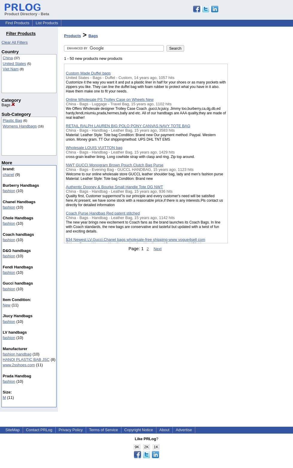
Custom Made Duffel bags (88, 73)
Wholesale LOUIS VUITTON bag (94, 147)
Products (72, 36)
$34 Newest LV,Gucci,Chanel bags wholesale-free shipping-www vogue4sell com (135, 239)
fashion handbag (17, 354)
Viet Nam (11, 69)
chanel (8, 174)
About (164, 430)
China (8, 58)
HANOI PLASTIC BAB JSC (26, 359)
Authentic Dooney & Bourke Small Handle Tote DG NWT (114, 187)
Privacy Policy (71, 430)
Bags (8, 105)
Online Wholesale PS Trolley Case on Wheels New (109, 99)
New (6, 305)
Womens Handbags (20, 126)
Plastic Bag (12, 120)
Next (158, 249)
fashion (9, 191)
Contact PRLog (39, 430)
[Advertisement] (258, 155)
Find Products (17, 23)
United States (14, 63)
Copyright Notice (138, 430)
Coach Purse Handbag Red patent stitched (103, 213)
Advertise (184, 430)
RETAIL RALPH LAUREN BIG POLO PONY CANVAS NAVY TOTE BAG (128, 126)
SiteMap (12, 430)
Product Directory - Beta (26, 11)
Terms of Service (103, 430)
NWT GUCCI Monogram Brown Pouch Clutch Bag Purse (114, 165)
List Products (47, 23)
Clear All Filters (14, 42)
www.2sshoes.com (19, 365)
